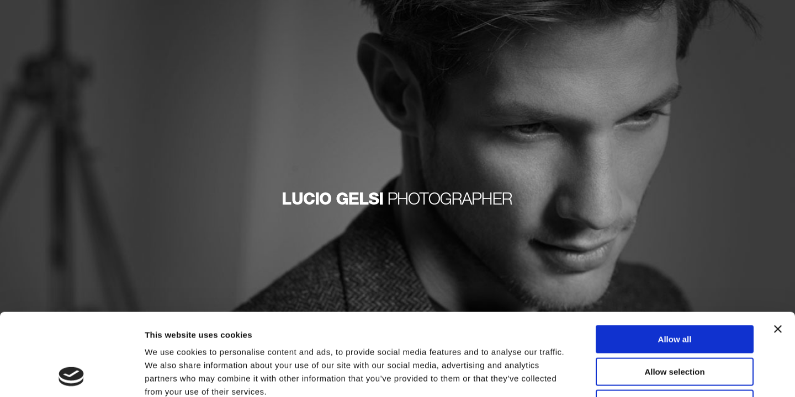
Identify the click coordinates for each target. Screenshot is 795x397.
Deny (675, 326)
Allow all (675, 262)
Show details (579, 375)
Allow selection (674, 294)
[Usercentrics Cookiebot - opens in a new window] (71, 375)
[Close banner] (778, 252)
